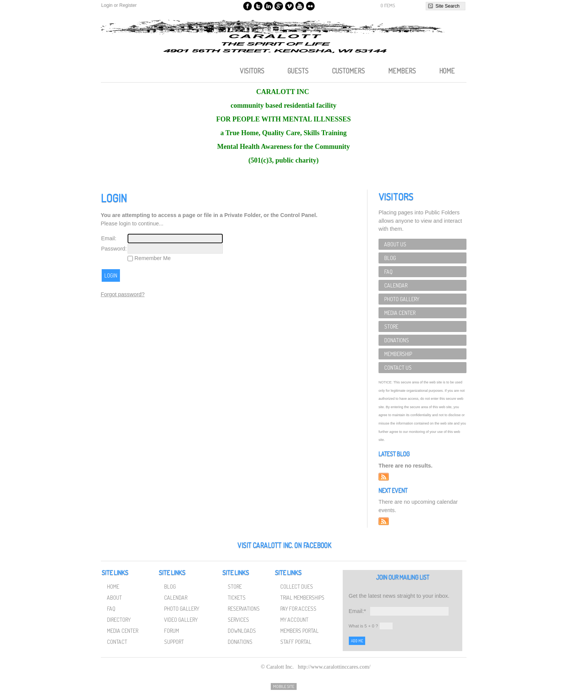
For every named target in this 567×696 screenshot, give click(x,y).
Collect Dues (296, 586)
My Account (294, 619)
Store (391, 326)
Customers (348, 71)
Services (238, 619)
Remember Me (152, 258)
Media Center (399, 312)
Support (174, 641)
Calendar (395, 285)
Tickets (237, 597)
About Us (395, 244)
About (114, 597)
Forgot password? (123, 294)
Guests (297, 71)
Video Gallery (181, 619)
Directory (119, 619)
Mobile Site (283, 686)
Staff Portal (295, 641)
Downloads (242, 630)
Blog (390, 257)
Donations (396, 340)
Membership (398, 353)
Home (447, 71)
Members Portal (299, 630)
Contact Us (398, 367)
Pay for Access (298, 608)
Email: (109, 238)
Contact (117, 641)
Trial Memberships (302, 597)
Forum (171, 630)
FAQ (388, 271)
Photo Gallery (401, 298)
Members (402, 71)
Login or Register (119, 5)
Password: (114, 249)
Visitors (252, 71)
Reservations (244, 608)
